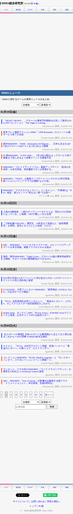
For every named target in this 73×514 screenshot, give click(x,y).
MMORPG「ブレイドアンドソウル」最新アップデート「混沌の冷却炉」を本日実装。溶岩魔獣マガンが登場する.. (37, 168)
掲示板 (18, 10)
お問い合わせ (38, 501)
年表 (42, 10)
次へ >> (49, 395)
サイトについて (21, 501)
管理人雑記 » (53, 501)
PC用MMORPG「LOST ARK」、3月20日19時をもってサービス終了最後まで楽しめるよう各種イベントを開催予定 (37, 156)
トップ (32, 506)
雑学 (54, 10)
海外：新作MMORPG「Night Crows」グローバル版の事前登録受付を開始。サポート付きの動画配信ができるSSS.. (37, 257)
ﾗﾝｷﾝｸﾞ (30, 10)
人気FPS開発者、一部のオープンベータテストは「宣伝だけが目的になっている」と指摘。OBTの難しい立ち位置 (37, 213)
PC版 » (36, 4)
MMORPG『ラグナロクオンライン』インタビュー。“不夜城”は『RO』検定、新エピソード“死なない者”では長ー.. (37, 191)
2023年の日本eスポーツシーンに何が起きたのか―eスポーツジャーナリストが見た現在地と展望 (37, 279)
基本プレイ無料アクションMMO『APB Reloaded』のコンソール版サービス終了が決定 (37, 133)
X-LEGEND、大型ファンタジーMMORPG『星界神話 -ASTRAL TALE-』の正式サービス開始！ (37, 290)
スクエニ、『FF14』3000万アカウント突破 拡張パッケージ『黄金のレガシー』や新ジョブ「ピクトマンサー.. (36, 347)
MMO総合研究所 (17, 3)
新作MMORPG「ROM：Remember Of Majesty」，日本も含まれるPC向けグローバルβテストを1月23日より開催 (37, 145)
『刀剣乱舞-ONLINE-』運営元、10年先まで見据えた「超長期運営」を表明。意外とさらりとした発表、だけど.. (35, 224)
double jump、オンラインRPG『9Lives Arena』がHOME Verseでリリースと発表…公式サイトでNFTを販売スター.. (37, 314)
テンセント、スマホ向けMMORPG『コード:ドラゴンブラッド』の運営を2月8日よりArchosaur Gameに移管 (37, 370)
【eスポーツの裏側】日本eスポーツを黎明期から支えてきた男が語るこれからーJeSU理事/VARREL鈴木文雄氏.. (37, 335)
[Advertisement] (36, 51)
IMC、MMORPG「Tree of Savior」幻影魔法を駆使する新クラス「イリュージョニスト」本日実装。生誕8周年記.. (35, 382)
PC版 (41, 506)
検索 (66, 10)
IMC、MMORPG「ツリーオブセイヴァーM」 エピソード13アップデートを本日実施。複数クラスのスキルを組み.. (37, 246)
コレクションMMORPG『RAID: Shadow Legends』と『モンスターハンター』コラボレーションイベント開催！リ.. (36, 358)
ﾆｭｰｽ (6, 10)
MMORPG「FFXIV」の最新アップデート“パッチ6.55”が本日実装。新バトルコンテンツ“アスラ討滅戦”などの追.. (37, 179)
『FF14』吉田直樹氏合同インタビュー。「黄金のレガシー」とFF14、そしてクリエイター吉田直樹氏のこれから (37, 302)
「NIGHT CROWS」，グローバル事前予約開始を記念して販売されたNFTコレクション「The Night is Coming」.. (37, 121)
